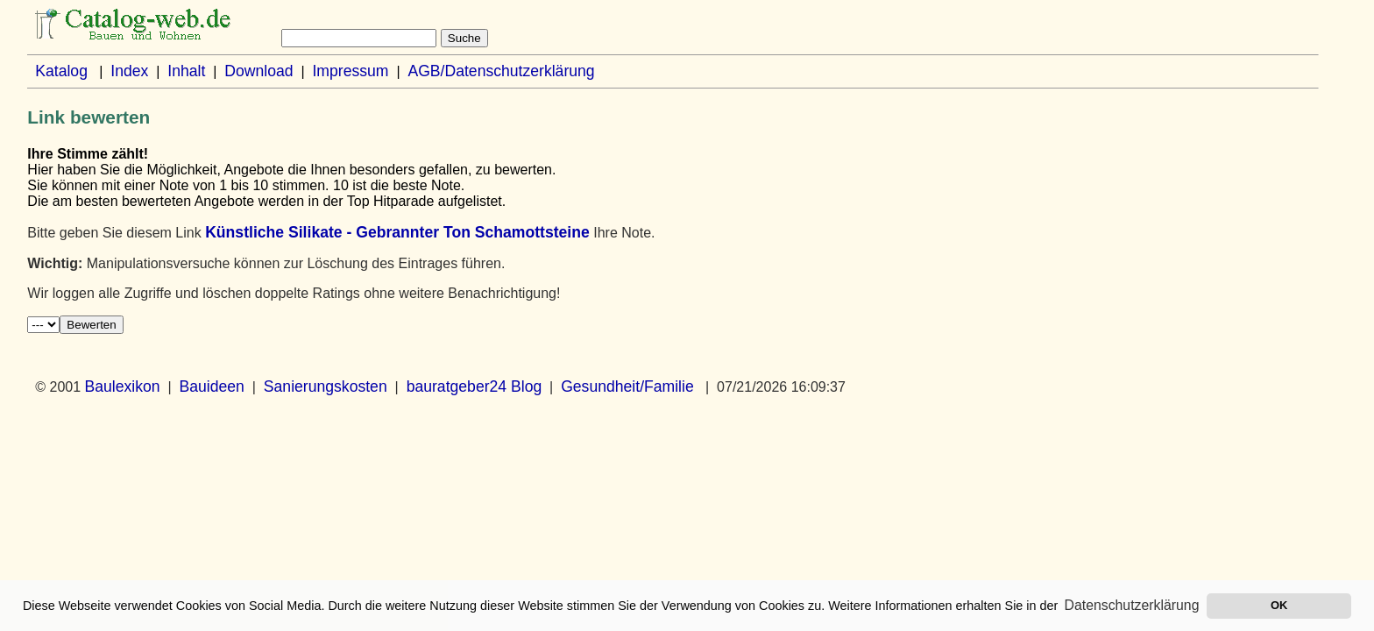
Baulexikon (122, 386)
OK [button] (1279, 605)
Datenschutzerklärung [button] (1132, 605)
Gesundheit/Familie (627, 386)
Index (129, 71)
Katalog (61, 71)
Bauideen (212, 386)
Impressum (350, 71)
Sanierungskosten (325, 386)
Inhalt (186, 71)
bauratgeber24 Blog (474, 386)
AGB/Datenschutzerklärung (500, 71)
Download (258, 71)
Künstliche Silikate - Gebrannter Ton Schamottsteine (397, 232)
